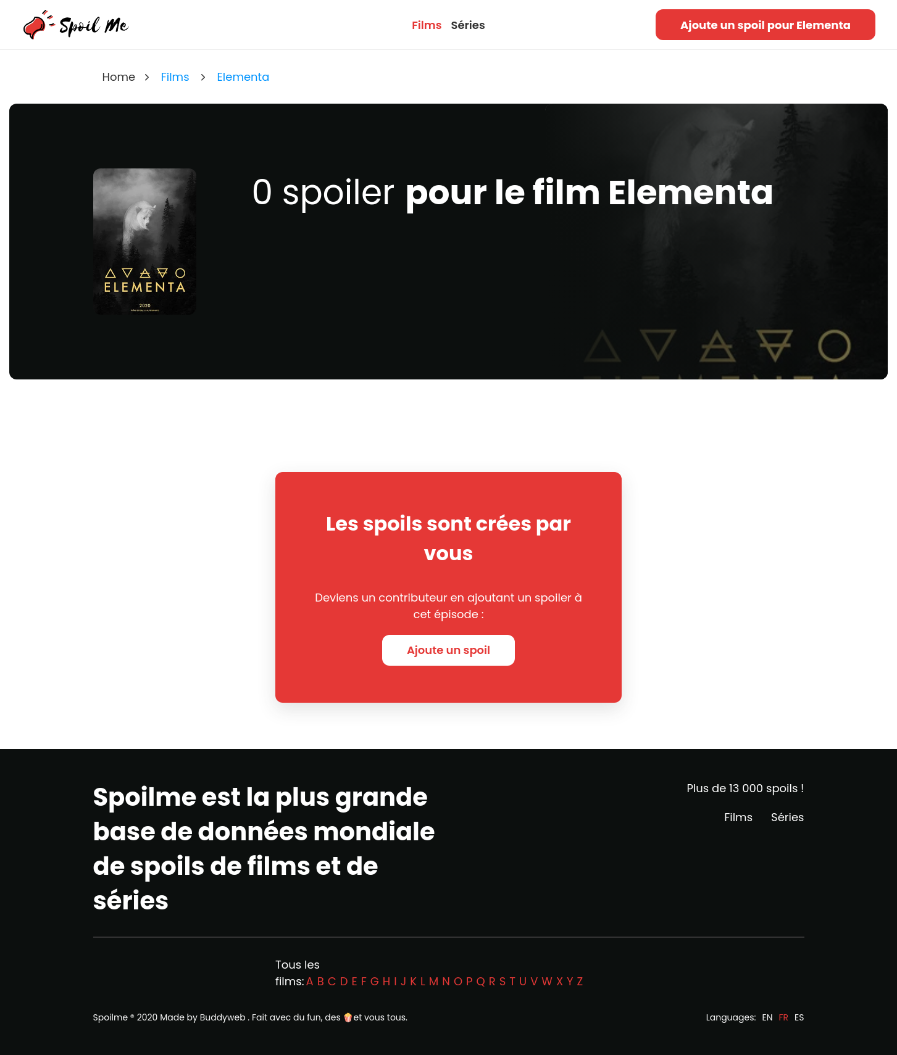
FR (784, 1017)
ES (799, 1017)
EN (767, 1017)
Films (426, 25)
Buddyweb (223, 1017)
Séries (468, 25)
